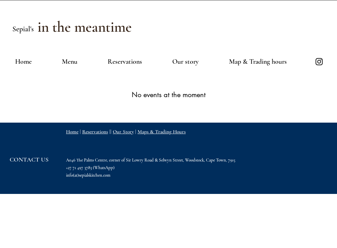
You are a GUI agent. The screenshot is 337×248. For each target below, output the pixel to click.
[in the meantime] (84, 27)
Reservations (95, 131)
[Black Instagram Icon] (319, 61)
